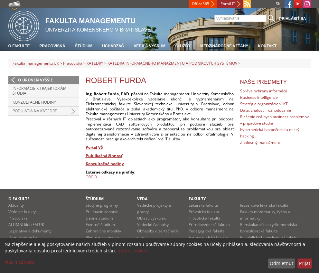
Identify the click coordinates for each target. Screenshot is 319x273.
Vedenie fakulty (22, 211)
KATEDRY (95, 63)
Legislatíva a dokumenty (30, 231)
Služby (183, 46)
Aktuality (16, 205)
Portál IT (227, 3)
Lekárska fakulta (203, 205)
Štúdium (84, 46)
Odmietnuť (281, 263)
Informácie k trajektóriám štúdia (40, 91)
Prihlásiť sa (292, 18)
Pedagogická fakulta (207, 231)
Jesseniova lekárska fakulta (264, 205)
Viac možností (19, 262)
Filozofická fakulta (204, 218)
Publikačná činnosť (104, 155)
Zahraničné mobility (103, 231)
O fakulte (19, 46)
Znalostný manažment (260, 142)
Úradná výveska (22, 237)
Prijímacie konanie (102, 211)
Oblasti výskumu (151, 218)
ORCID (91, 177)
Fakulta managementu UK (36, 63)
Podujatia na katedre (35, 111)
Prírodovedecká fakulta (209, 224)
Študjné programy (102, 205)
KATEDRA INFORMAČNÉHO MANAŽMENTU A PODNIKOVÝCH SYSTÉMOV (172, 63)
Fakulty (197, 199)
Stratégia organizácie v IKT (264, 104)
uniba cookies (132, 251)
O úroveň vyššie (35, 80)
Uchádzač (113, 46)
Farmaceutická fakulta (208, 237)
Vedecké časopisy (153, 224)
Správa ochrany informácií (263, 91)
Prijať (304, 263)
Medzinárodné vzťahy (224, 46)
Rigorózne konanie (102, 237)
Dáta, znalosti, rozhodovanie (265, 110)
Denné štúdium (99, 218)
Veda (142, 199)
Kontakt (267, 46)
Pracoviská (52, 46)
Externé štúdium (100, 224)
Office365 (200, 3)
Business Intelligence (259, 97)
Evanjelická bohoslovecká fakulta (269, 237)
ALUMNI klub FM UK (26, 224)
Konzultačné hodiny (34, 102)
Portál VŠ (94, 147)
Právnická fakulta (204, 211)
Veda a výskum (149, 46)
